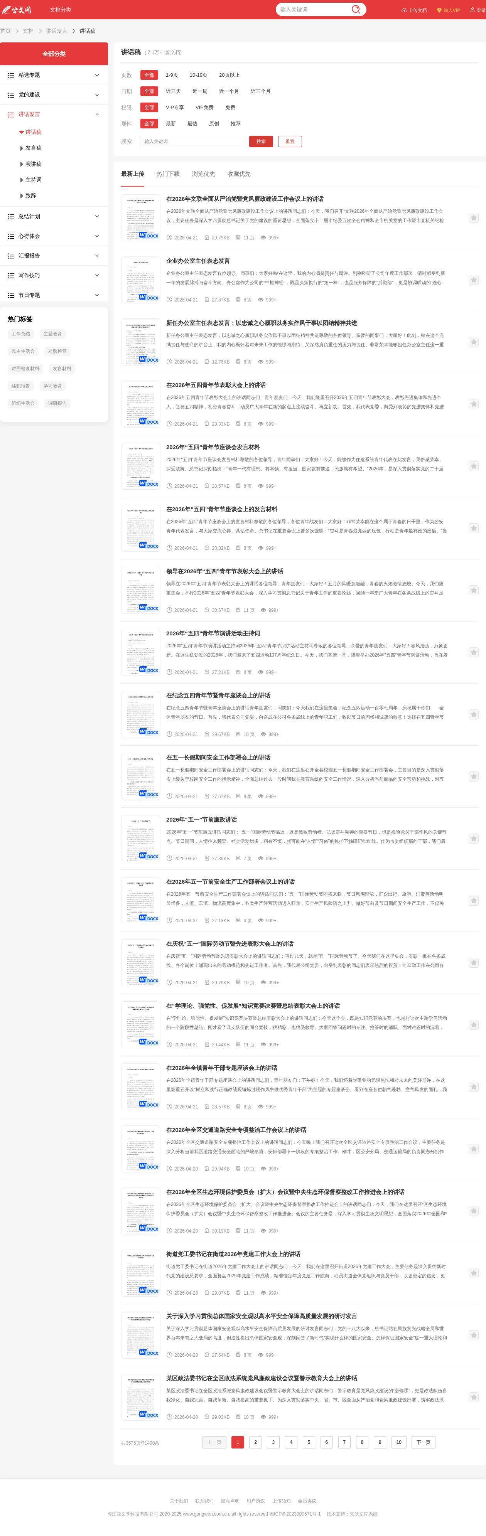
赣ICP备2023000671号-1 (295, 1514)
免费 (230, 107)
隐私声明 (231, 1501)
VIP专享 (175, 107)
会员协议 (307, 1501)
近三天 (173, 91)
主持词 (30, 180)
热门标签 (20, 319)
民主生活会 (23, 351)
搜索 (261, 141)
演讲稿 (30, 164)
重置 (290, 141)
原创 (214, 123)
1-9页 (172, 75)
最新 (171, 123)
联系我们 (205, 1501)
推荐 (236, 123)
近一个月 (229, 91)
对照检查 (57, 351)
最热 (192, 123)
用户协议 (256, 1501)
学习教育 (53, 386)
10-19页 (199, 75)
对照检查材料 (25, 368)
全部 (149, 75)
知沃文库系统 (364, 1514)
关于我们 (179, 1501)
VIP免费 (205, 107)
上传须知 (282, 1501)
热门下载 (168, 173)
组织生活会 (23, 403)
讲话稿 (87, 31)
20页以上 (229, 75)
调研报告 (57, 403)
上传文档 (414, 10)
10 (399, 1442)
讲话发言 (57, 31)
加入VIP (448, 10)
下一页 (423, 1442)
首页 (5, 31)
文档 (28, 31)
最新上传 (132, 173)
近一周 (200, 91)
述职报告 (21, 386)
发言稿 (30, 148)
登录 (477, 10)
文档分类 (60, 10)
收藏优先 (239, 173)
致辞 (27, 195)
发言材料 (62, 368)
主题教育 (53, 334)
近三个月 (261, 91)
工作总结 (21, 334)
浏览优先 (203, 173)
